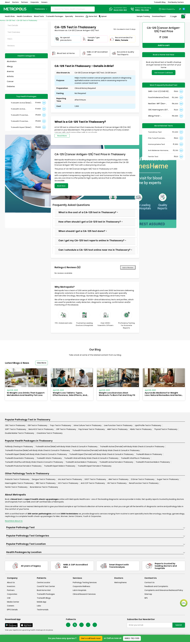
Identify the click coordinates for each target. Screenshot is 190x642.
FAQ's (10, 39)
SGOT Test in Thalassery (95, 479)
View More (41, 363)
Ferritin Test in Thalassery (16, 487)
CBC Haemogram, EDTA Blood (158, 108)
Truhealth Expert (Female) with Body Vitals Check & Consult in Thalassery (101, 454)
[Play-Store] (180, 9)
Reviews (11, 45)
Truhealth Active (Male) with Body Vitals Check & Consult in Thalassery (66, 446)
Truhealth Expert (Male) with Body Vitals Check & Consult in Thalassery (36, 454)
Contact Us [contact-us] (149, 582)
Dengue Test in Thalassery (43, 479)
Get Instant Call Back (163, 71)
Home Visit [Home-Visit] (91, 16)
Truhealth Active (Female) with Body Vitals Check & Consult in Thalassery (132, 446)
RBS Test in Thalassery (46, 483)
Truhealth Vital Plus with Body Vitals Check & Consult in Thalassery (34, 462)
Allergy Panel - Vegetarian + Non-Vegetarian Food (156, 114)
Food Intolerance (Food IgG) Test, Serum (158, 96)
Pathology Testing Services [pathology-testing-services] (85, 582)
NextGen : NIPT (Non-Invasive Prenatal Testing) (157, 102)
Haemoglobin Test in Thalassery (19, 483)
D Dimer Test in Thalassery (142, 479)
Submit (178, 625)
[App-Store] (183, 9)
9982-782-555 (132, 638)
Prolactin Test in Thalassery (17, 479)
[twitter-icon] (75, 625)
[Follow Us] (68, 625)
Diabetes (11, 86)
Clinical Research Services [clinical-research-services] (84, 594)
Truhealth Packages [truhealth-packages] (46, 594)
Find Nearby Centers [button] (176, 2)
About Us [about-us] (11, 582)
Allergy (10, 66)
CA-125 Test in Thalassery (27, 20)
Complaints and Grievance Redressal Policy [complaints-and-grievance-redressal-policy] (163, 590)
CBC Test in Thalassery (15, 425)
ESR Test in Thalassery (37, 425)
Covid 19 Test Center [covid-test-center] (46, 586)
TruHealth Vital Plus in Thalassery (135, 458)
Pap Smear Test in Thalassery (92, 429)
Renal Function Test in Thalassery (144, 483)
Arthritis (10, 76)
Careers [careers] (10, 606)
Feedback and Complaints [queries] (156, 586)
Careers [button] (44, 2)
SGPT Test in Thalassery (15, 429)
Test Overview (14, 32)
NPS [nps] (146, 598)
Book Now (61, 186)
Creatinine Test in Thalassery (49, 433)
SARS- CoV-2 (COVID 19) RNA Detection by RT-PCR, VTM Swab (158, 90)
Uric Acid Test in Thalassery (70, 479)
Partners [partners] (11, 590)
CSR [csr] (8, 598)
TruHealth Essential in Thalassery (19, 458)
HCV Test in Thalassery (68, 483)
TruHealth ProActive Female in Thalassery (23, 466)
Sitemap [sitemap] (148, 594)
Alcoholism (12, 61)
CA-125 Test (11, 20)
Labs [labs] (39, 606)
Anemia (10, 71)
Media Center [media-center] (13, 602)
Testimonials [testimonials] (42, 609)
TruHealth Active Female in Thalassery (116, 462)
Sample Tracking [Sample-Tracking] (143, 16)
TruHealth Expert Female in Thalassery (94, 466)
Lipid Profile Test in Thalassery (148, 425)
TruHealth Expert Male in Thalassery (59, 466)
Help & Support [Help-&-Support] (168, 9)
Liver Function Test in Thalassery (118, 425)
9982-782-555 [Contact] (142, 10)
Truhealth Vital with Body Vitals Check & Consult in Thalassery (91, 458)
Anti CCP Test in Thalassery (93, 483)
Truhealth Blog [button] (159, 2)
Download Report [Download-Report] (159, 16)
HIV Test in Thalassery (117, 483)
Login (174, 16)
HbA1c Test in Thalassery (141, 429)
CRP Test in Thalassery (66, 429)
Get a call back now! (91, 638)
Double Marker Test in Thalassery (19, 433)
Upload (102, 16)
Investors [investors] (11, 586)
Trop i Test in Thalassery (60, 425)
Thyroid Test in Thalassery (165, 429)
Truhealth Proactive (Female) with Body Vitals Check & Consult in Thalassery (106, 450)
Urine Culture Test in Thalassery (87, 425)
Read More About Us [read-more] (14, 521)
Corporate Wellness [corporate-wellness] (81, 586)
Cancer (10, 81)
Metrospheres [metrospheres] (120, 582)
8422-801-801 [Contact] (120, 10)
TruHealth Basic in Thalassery (149, 454)
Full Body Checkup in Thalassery (19, 446)
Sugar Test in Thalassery (168, 479)
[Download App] (11, 625)
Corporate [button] (34, 2)
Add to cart (164, 44)
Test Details (13, 25)
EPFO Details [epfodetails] (12, 609)
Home (2, 20)
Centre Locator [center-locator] (43, 582)
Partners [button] (24, 2)
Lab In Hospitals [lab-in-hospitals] (79, 590)
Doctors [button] (15, 2)
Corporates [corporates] (12, 594)
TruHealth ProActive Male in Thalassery (153, 462)
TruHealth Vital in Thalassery (49, 458)
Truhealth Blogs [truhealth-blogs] (44, 598)
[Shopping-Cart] (183, 16)
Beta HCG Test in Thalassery (41, 429)
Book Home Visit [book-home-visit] (44, 590)
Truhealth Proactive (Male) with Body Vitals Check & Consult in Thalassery (37, 450)
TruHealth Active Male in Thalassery (81, 462)
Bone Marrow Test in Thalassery (44, 487)
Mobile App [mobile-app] (41, 602)
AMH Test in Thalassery (117, 429)
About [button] (7, 2)
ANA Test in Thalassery (118, 479)
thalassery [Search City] (41, 9)
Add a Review (127, 267)
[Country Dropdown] (167, 9)
